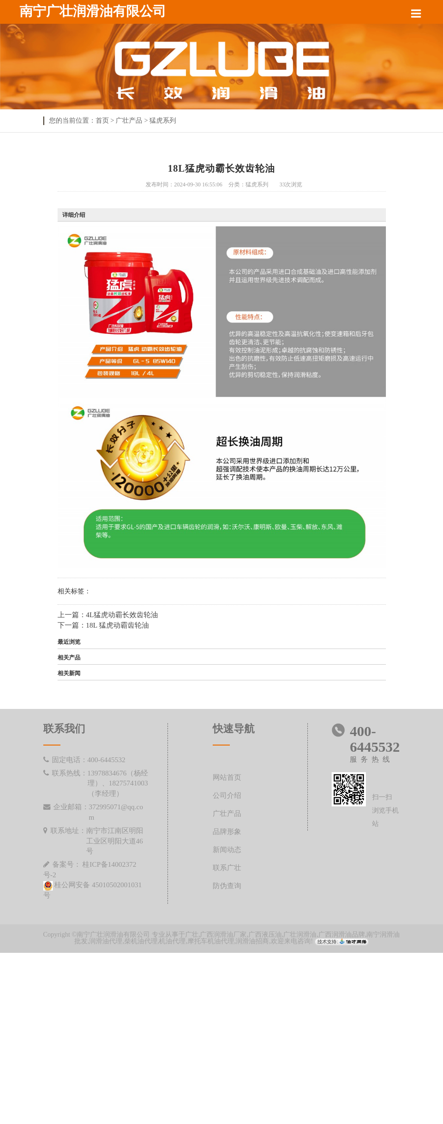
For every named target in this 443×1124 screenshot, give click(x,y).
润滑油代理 (105, 941)
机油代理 (172, 941)
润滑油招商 (252, 941)
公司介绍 (227, 795)
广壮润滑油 (299, 934)
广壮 (191, 934)
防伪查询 (227, 886)
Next (412, 74)
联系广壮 (227, 868)
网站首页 (227, 777)
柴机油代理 (141, 941)
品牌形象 (227, 831)
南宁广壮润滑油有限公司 (93, 11)
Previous (31, 74)
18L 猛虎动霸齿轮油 (117, 625)
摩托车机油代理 (210, 941)
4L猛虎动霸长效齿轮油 (122, 615)
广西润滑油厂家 (223, 934)
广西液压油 (265, 934)
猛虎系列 (162, 120)
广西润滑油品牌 (341, 934)
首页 (102, 120)
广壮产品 (129, 120)
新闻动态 (227, 849)
